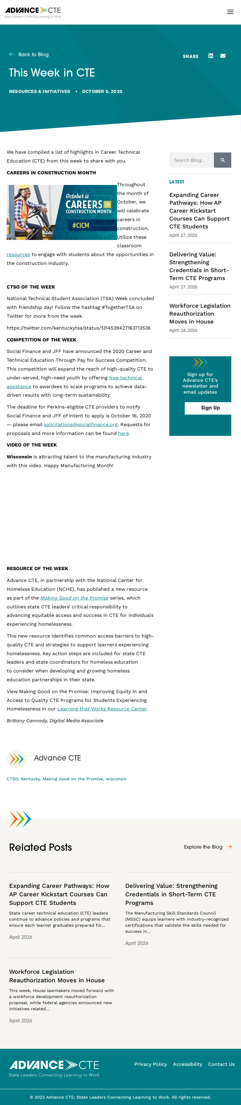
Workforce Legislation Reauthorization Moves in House (200, 313)
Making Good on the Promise (73, 778)
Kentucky (30, 778)
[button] (230, 12)
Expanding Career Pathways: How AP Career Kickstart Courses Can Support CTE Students (199, 210)
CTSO (12, 778)
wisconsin (116, 778)
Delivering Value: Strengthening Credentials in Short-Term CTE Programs (171, 894)
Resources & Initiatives (40, 91)
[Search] (222, 160)
